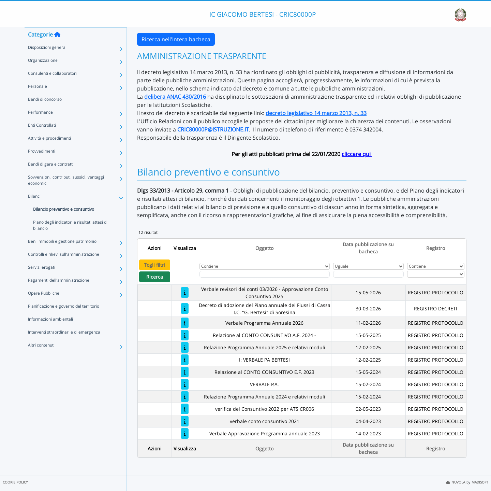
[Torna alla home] (57, 48)
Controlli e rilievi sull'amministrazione (63, 268)
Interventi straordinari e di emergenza (64, 346)
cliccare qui (357, 154)
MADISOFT (480, 482)
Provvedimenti (41, 165)
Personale (37, 100)
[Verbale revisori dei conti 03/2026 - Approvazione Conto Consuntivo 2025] (185, 292)
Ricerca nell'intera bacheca (176, 39)
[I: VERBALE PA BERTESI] (185, 359)
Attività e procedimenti (49, 152)
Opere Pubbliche (43, 307)
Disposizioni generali (48, 61)
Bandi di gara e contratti (51, 178)
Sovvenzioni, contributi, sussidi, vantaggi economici (66, 194)
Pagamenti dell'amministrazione (58, 294)
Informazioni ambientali (50, 333)
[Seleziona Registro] (435, 274)
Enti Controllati (42, 139)
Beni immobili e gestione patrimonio (62, 255)
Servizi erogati (41, 281)
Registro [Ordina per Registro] (435, 248)
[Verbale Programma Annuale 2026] (185, 323)
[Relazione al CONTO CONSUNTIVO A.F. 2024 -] (185, 335)
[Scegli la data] (368, 274)
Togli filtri (154, 265)
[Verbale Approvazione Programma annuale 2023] (185, 433)
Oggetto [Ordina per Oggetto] (264, 248)
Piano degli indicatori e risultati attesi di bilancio (70, 239)
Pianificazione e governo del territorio (63, 320)
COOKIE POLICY (15, 482)
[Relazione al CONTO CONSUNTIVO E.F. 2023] (185, 372)
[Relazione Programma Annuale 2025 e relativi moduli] (185, 347)
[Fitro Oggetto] (264, 274)
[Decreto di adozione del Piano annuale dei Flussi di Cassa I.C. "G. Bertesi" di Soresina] (185, 308)
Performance (40, 126)
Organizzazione (43, 74)
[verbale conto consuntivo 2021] (185, 421)
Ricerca (154, 276)
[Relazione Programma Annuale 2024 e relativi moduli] (185, 396)
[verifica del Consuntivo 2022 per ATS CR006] (185, 409)
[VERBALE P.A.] (185, 384)
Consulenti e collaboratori (52, 87)
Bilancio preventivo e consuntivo (63, 223)
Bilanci (34, 210)
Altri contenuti (41, 359)
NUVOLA (455, 482)
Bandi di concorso (45, 113)
